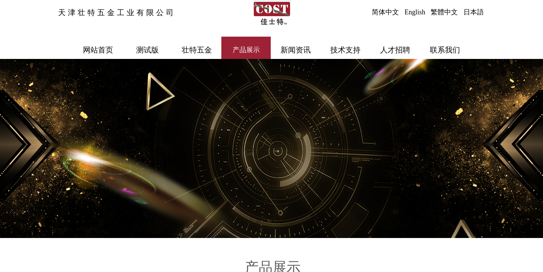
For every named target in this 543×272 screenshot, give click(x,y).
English (415, 12)
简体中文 (385, 12)
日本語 (473, 12)
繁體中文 (444, 12)
